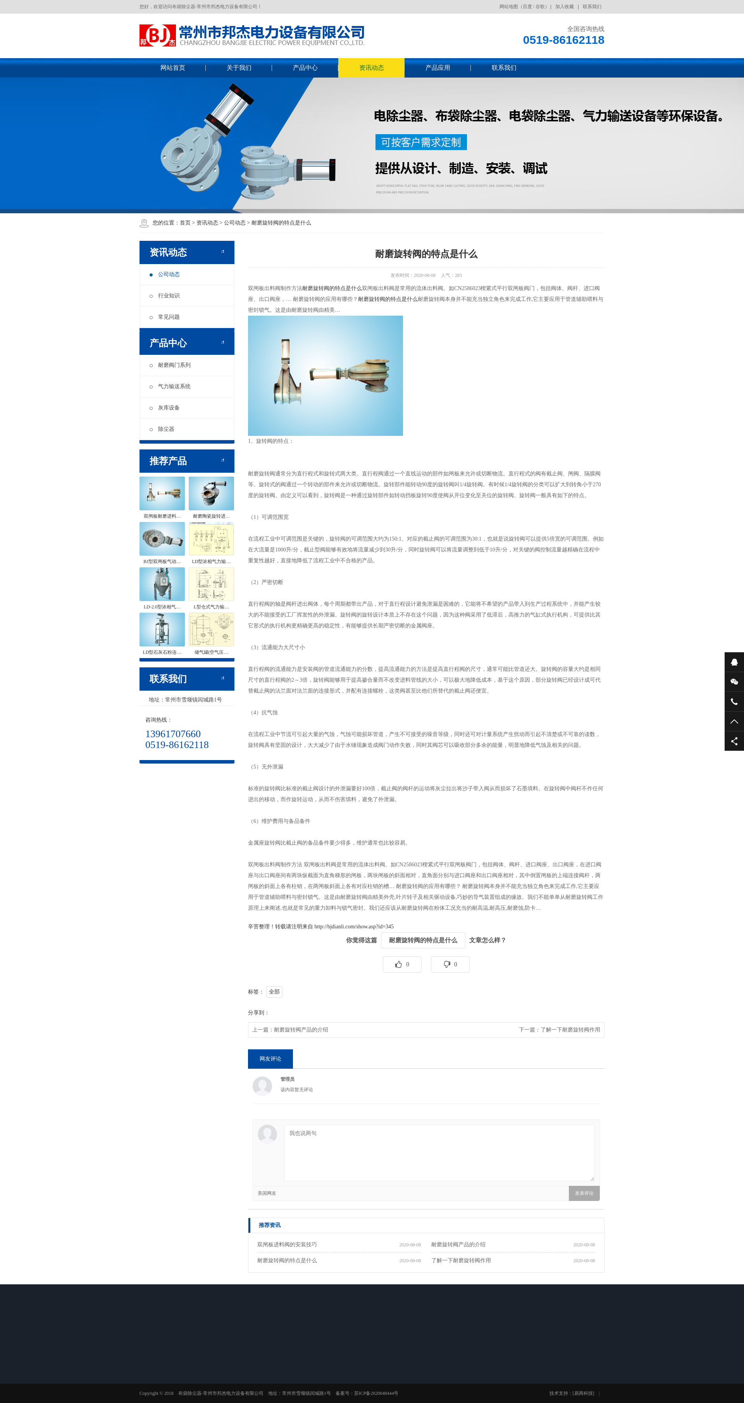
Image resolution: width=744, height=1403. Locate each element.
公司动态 (235, 223)
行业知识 (165, 296)
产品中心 (305, 67)
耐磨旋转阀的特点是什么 (281, 223)
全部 (274, 992)
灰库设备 (165, 408)
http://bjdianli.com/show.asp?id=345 (354, 927)
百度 (527, 6)
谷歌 (540, 6)
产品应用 (437, 67)
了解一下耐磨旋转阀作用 (570, 1030)
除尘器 (162, 429)
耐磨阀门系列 (170, 365)
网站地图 (508, 6)
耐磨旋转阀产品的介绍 (301, 1030)
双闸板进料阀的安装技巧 (287, 1244)
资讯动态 (371, 67)
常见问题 (165, 317)
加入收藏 (564, 6)
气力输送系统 (170, 386)
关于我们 (239, 67)
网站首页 (172, 67)
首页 (185, 223)
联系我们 (592, 6)
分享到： (259, 1013)
